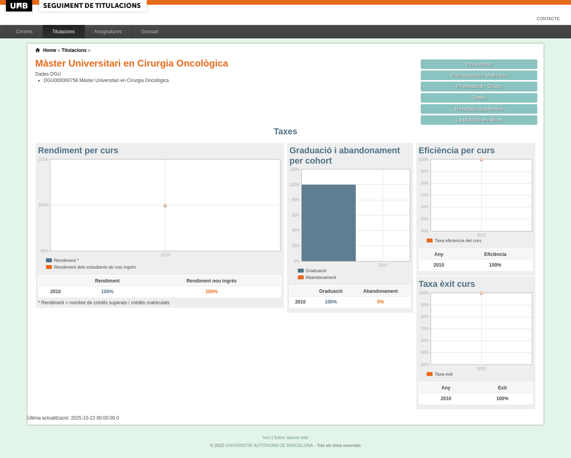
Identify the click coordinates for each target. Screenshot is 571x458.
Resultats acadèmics (479, 109)
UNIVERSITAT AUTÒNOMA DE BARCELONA (269, 445)
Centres (24, 31)
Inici (266, 437)
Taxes (479, 97)
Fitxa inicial (479, 64)
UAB (20, 5)
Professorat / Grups (479, 86)
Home (49, 50)
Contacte (548, 18)
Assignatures (108, 31)
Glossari (150, 31)
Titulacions (63, 31)
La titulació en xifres (479, 120)
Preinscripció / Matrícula (479, 75)
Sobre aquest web (291, 437)
